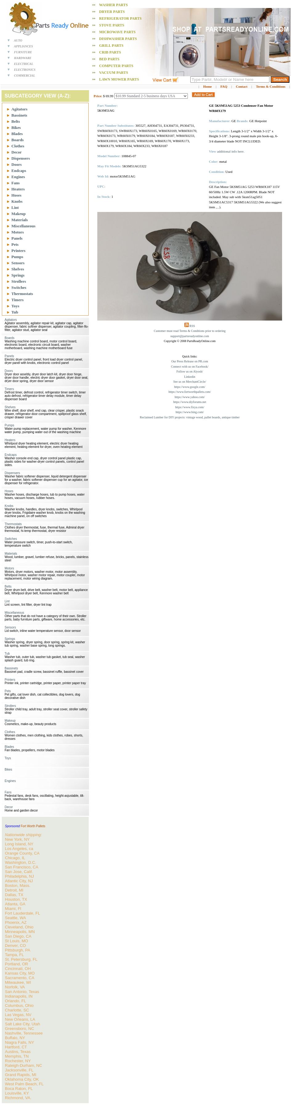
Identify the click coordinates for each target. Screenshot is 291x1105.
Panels (16, 238)
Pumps (17, 256)
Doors (16, 164)
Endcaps (18, 170)
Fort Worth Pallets (33, 826)
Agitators (19, 109)
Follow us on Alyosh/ (189, 371)
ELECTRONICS (24, 69)
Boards (17, 140)
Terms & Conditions (270, 86)
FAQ (223, 86)
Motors (17, 232)
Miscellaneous (23, 226)
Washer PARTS (113, 5)
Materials (19, 219)
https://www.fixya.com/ (189, 407)
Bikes (16, 127)
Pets (14, 244)
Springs (18, 275)
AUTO (18, 40)
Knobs (16, 201)
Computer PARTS (116, 66)
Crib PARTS (110, 52)
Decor (16, 152)
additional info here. (231, 151)
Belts (15, 121)
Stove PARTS (111, 25)
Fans (15, 183)
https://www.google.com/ (189, 387)
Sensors (18, 263)
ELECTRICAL (23, 64)
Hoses (16, 195)
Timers (17, 299)
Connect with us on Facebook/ (189, 366)
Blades (17, 133)
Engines (18, 176)
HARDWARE (23, 58)
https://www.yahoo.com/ (190, 397)
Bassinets (19, 115)
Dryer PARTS (112, 12)
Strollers (18, 281)
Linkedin (189, 376)
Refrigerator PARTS (120, 18)
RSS (192, 326)
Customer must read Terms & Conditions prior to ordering (190, 331)
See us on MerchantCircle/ (189, 381)
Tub (14, 312)
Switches (18, 287)
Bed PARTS (109, 59)
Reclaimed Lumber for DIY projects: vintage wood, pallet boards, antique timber (190, 417)
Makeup (18, 213)
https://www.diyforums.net (189, 402)
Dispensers (20, 158)
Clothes (17, 146)
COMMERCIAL (24, 75)
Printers (18, 250)
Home (207, 86)
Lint (15, 207)
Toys (15, 306)
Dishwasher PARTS (118, 39)
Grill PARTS (111, 45)
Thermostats (22, 293)
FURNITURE (23, 52)
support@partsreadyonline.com (189, 336)
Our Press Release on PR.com (189, 361)
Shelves (17, 269)
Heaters (18, 189)
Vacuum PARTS (113, 72)
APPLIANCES (23, 46)
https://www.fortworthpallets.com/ (189, 391)
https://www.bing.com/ (190, 412)
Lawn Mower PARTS (119, 79)
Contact (241, 86)
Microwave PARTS (117, 32)
